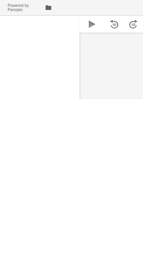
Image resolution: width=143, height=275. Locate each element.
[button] (92, 24)
